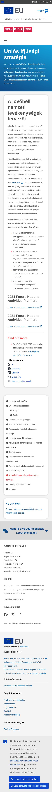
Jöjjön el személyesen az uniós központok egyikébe (25, 673)
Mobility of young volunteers (20, 484)
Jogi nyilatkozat (10, 707)
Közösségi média (13, 679)
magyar (42, 10)
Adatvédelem (9, 704)
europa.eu (24, 646)
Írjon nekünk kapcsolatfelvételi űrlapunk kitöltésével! (25, 670)
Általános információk (15, 546)
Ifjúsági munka (15, 452)
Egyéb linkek (9, 560)
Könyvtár (16, 410)
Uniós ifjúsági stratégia (13, 19)
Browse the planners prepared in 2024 (23, 307)
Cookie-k (7, 711)
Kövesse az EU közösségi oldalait (18, 686)
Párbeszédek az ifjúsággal (19, 420)
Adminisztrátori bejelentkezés (16, 571)
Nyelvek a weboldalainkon (14, 700)
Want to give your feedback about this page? (25, 530)
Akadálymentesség (12, 568)
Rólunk (7, 553)
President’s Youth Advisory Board (22, 424)
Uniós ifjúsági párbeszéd (19, 406)
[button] (11, 364)
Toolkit (15, 415)
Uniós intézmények (14, 722)
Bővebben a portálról (12, 599)
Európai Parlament (11, 729)
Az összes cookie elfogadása (24, 779)
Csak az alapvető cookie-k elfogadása (28, 786)
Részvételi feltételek (12, 564)
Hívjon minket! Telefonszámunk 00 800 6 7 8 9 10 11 (25, 658)
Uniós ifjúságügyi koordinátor (20, 438)
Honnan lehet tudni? (41, 2)
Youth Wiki (16, 183)
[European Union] (13, 644)
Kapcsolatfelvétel (11, 556)
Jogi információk (13, 693)
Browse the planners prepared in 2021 (23, 326)
